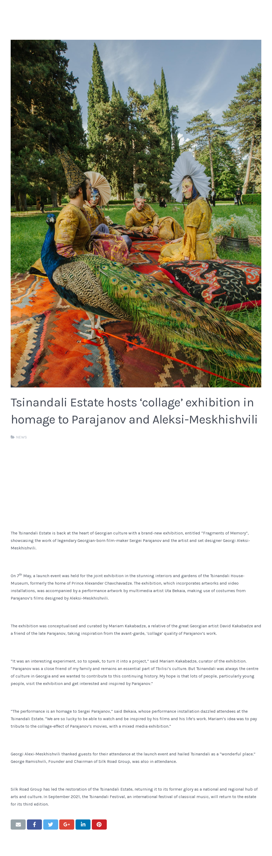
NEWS (21, 437)
